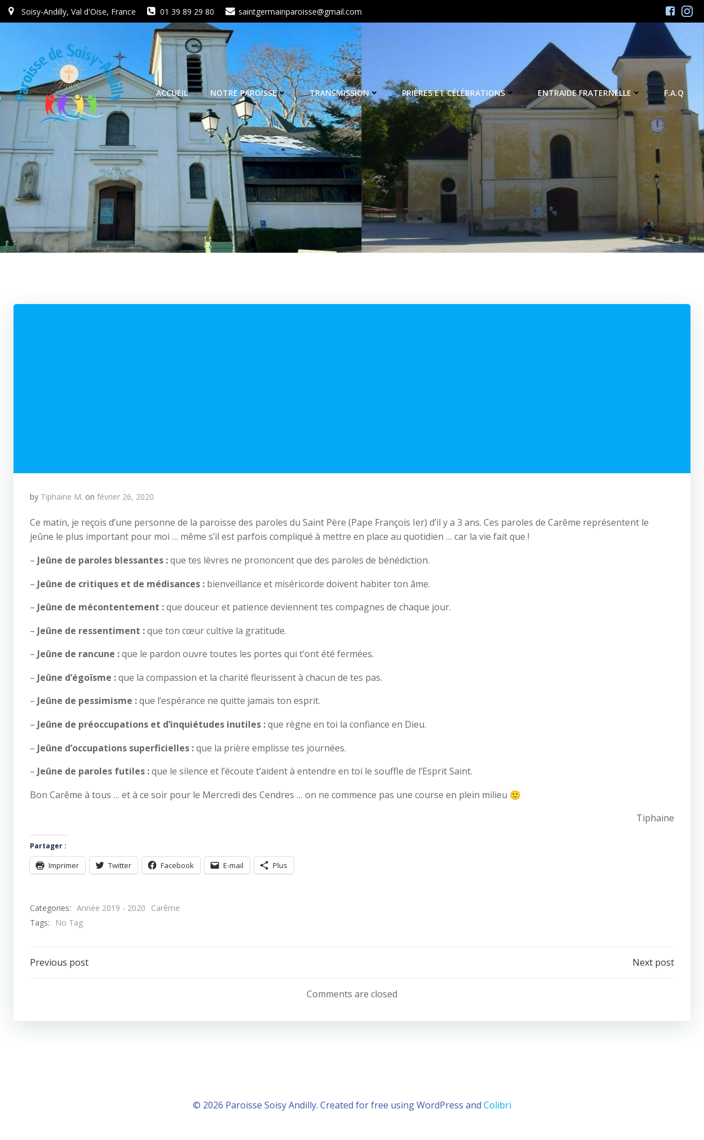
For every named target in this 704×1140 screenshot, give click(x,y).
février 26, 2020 (126, 497)
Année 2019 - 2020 (111, 909)
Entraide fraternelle (590, 92)
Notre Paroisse (249, 92)
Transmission (345, 92)
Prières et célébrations (459, 92)
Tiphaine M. (62, 497)
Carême (166, 909)
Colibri (497, 1107)
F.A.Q (674, 92)
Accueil (172, 92)
